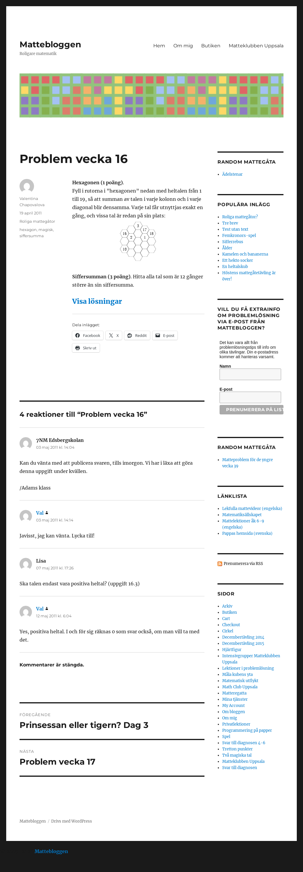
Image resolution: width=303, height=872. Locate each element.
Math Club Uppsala (239, 686)
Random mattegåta (246, 447)
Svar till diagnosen (239, 767)
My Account (233, 705)
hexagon (28, 229)
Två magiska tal (237, 755)
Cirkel (227, 631)
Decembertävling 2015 (243, 643)
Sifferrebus (232, 241)
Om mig (183, 46)
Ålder (227, 248)
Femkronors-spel (239, 235)
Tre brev (230, 223)
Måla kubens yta (237, 674)
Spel (226, 736)
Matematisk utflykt (240, 680)
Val (39, 513)
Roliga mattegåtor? (240, 216)
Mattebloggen (50, 44)
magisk (45, 229)
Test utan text (235, 229)
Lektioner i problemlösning (248, 668)
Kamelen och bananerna (245, 254)
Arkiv (227, 606)
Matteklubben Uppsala (256, 46)
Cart (226, 618)
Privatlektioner (236, 724)
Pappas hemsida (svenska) (247, 533)
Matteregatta (234, 693)
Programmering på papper (247, 730)
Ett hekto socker (237, 260)
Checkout (231, 624)
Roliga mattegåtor (37, 221)
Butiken (210, 46)
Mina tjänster (235, 699)
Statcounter (14, 868)
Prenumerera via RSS (243, 563)
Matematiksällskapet (242, 514)
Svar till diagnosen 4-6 (243, 742)
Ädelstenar (232, 174)
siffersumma (32, 235)
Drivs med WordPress (71, 821)
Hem (159, 46)
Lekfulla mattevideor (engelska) (252, 508)
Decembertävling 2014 (243, 637)
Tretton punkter (237, 749)
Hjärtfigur (231, 649)
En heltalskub (235, 266)
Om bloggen (233, 711)
